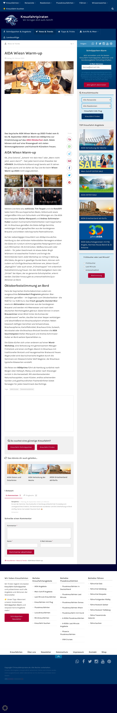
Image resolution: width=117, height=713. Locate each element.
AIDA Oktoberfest (34, 134)
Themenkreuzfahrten (26, 383)
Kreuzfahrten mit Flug (44, 596)
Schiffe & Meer (75, 31)
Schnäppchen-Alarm (13, 599)
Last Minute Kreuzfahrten (45, 591)
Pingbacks (32, 489)
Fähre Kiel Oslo (96, 577)
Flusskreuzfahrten (56, 3)
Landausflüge (95, 31)
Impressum (76, 646)
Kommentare (14, 489)
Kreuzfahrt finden (47, 441)
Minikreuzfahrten (42, 612)
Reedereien (39, 3)
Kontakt (88, 646)
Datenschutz (61, 646)
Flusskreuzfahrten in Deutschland (70, 581)
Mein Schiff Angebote (43, 585)
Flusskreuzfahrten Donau (73, 596)
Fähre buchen (96, 617)
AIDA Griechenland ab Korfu (94, 212)
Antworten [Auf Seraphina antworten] (14, 506)
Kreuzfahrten (10, 3)
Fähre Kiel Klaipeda (98, 588)
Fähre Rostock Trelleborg (100, 604)
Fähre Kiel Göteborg (98, 583)
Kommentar (12, 520)
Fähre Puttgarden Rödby (100, 593)
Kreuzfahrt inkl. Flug (93, 105)
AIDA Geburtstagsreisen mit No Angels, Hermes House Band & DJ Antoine (96, 239)
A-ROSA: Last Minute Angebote (69, 618)
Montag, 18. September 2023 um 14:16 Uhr (35, 495)
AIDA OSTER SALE (89, 189)
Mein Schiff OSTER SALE (92, 165)
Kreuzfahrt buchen (12, 8)
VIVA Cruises (67, 633)
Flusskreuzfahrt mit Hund (73, 607)
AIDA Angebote (41, 580)
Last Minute (89, 261)
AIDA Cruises (14, 383)
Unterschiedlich (91, 264)
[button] (5, 708)
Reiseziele (25, 3)
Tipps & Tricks (57, 31)
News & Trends (39, 31)
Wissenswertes (85, 3)
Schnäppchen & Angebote (15, 31)
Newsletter (47, 646)
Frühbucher (89, 257)
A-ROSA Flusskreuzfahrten (73, 612)
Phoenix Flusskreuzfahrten (67, 626)
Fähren (71, 3)
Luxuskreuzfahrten (42, 607)
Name (10, 535)
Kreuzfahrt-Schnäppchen (21, 441)
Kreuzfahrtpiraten (41, 17)
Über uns (35, 646)
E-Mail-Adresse (46, 535)
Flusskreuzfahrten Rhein (72, 601)
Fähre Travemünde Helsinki (97, 610)
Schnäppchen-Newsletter (17, 611)
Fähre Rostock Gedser (99, 599)
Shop (98, 646)
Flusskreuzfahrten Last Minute (70, 589)
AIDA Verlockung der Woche (93, 142)
